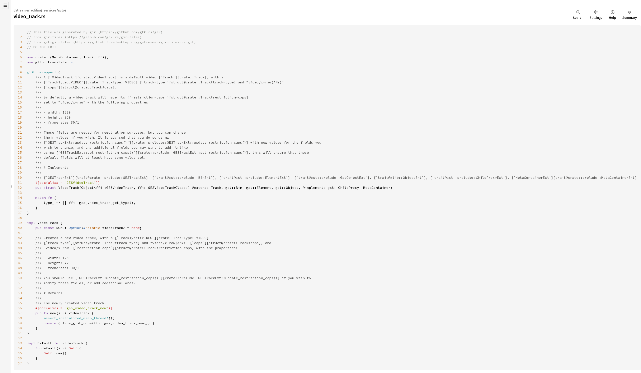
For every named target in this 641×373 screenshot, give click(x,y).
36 (20, 208)
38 (20, 218)
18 (20, 117)
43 (20, 243)
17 (20, 112)
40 (20, 228)
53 (20, 293)
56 (20, 308)
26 (20, 157)
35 (20, 203)
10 (20, 77)
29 (20, 172)
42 (20, 238)
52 (20, 288)
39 (20, 223)
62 (20, 338)
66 (20, 358)
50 (20, 278)
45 (20, 253)
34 (20, 197)
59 (20, 323)
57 (20, 313)
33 (20, 192)
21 (20, 132)
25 (20, 152)
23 (20, 142)
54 (20, 298)
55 (20, 303)
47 (20, 263)
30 (20, 177)
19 (20, 122)
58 (20, 318)
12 (20, 87)
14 (20, 97)
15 (20, 102)
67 (20, 363)
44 (20, 248)
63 (20, 343)
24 (20, 147)
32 (20, 187)
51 (20, 283)
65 (20, 353)
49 (20, 273)
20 (20, 127)
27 (20, 162)
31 (20, 182)
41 (20, 233)
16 (20, 107)
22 (20, 137)
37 (20, 213)
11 (20, 82)
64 (20, 348)
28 (20, 167)
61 (20, 333)
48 (20, 268)
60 (20, 328)
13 (20, 92)
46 (20, 258)
